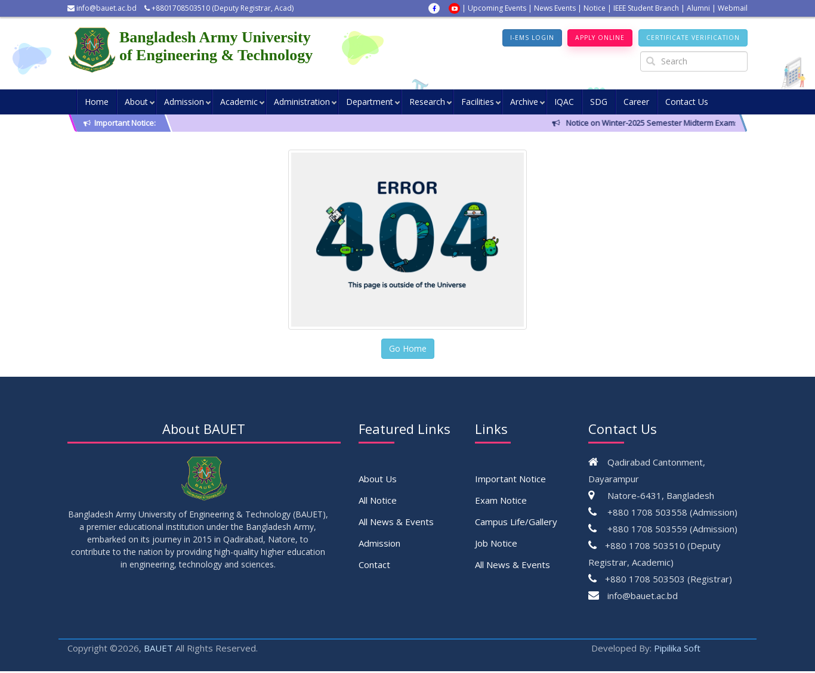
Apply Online (585, 38)
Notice (595, 8)
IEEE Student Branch (646, 8)
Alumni (698, 8)
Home (97, 102)
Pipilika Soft (677, 650)
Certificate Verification (688, 38)
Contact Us (686, 102)
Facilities (477, 102)
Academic (239, 102)
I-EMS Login (509, 38)
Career (636, 102)
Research (427, 102)
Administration (302, 102)
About (136, 102)
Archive (524, 102)
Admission (184, 102)
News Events (555, 8)
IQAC (564, 102)
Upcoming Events (497, 8)
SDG (598, 102)
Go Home (408, 350)
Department (369, 102)
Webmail (733, 8)
